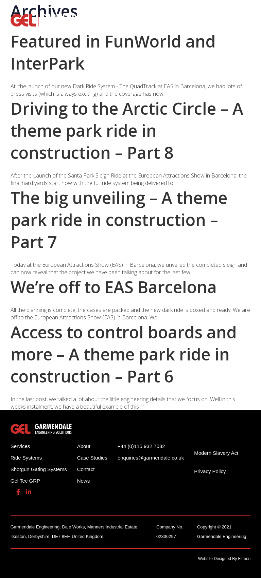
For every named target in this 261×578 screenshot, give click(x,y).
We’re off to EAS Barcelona (114, 287)
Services (20, 446)
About (83, 446)
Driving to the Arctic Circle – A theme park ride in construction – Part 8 (127, 130)
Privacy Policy (210, 471)
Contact (86, 469)
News (83, 481)
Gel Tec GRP (25, 481)
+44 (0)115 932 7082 (141, 446)
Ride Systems (26, 458)
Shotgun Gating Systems (39, 469)
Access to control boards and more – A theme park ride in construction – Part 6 (124, 354)
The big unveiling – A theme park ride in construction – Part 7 (119, 220)
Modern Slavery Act (216, 453)
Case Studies (92, 458)
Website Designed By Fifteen (224, 558)
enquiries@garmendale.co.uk (151, 458)
